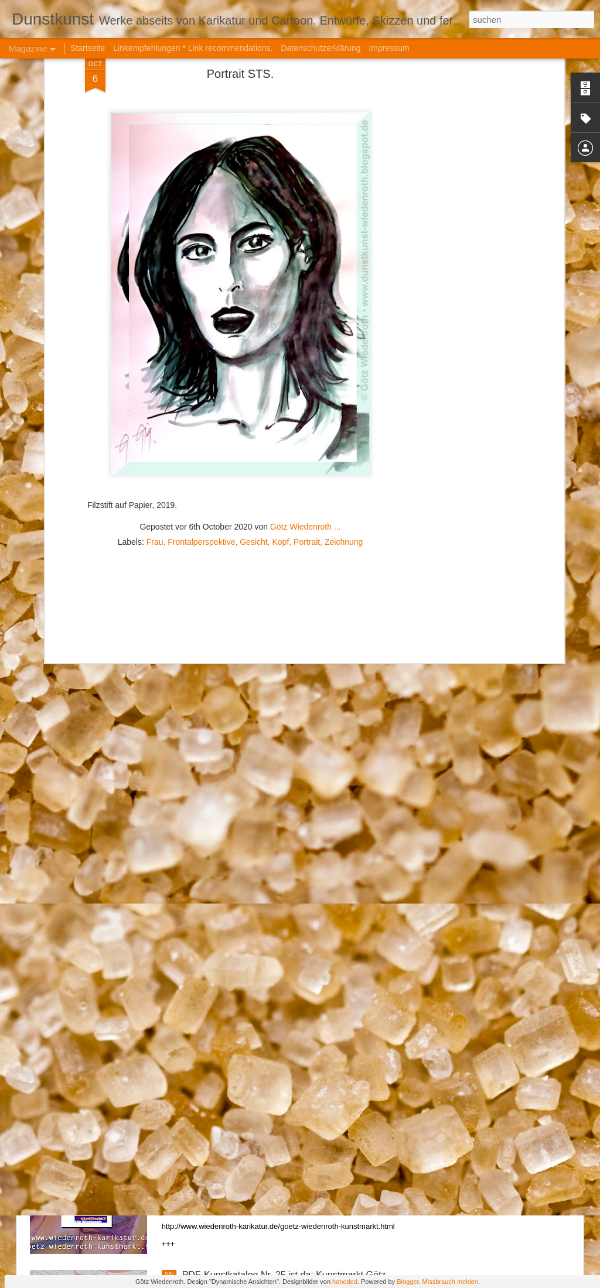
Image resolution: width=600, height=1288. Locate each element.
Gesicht (253, 392)
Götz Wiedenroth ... (305, 377)
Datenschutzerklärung (320, 48)
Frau (154, 392)
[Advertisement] (240, 468)
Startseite (87, 48)
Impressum (389, 48)
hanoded (344, 1281)
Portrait (307, 392)
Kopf (280, 392)
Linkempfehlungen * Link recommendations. (192, 48)
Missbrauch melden (450, 1281)
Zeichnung (344, 392)
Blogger (407, 1281)
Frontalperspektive (201, 392)
